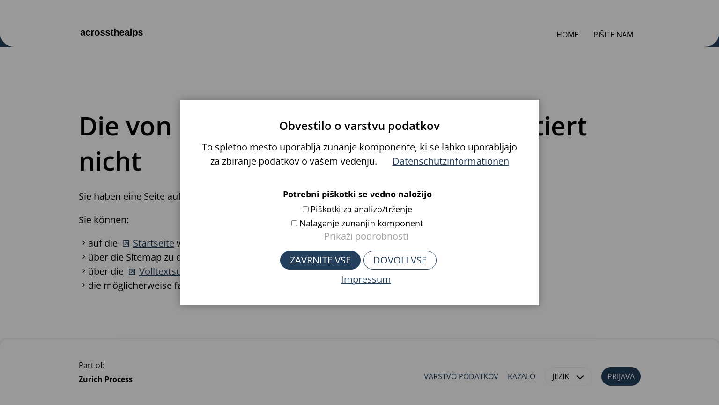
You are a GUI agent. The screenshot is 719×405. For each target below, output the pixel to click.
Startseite (153, 243)
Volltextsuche (168, 271)
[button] (580, 376)
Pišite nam (613, 35)
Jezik (570, 376)
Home (567, 35)
